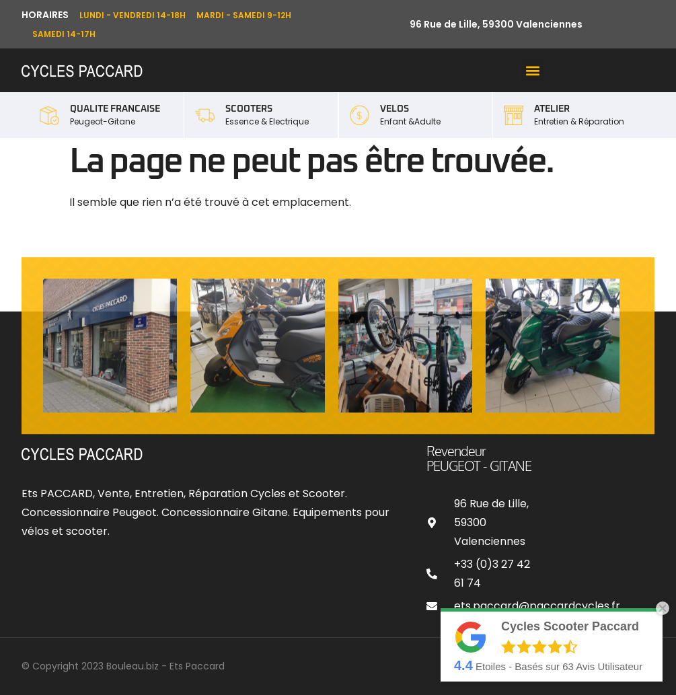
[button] (532, 70)
